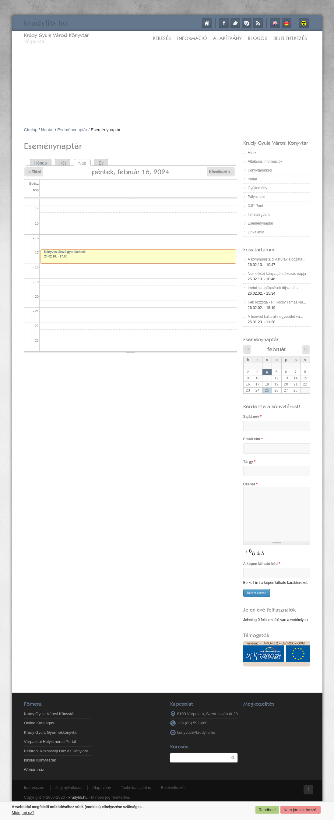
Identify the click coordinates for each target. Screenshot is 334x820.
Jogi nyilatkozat (69, 787)
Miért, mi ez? (23, 812)
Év (101, 163)
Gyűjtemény (257, 188)
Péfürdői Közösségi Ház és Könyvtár (56, 751)
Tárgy (249, 462)
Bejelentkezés (290, 38)
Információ (192, 38)
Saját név (252, 416)
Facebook (224, 23)
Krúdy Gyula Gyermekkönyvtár (51, 732)
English (275, 23)
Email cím (253, 439)
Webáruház (34, 769)
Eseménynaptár (72, 129)
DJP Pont (255, 206)
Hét (62, 163)
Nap (84, 163)
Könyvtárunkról (260, 170)
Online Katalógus (39, 723)
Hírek (252, 153)
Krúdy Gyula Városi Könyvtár (56, 35)
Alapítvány (227, 38)
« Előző (35, 172)
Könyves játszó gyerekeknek (65, 252)
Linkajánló (256, 232)
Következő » (219, 172)
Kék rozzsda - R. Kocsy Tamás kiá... (277, 302)
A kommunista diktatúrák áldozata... (276, 259)
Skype (246, 23)
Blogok (257, 38)
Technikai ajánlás (136, 787)
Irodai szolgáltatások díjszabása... (275, 288)
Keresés (162, 38)
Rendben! (267, 810)
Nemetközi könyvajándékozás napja (277, 274)
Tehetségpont (259, 214)
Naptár (47, 129)
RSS (258, 23)
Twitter (235, 23)
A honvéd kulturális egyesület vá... (275, 316)
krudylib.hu (78, 797)
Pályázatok (257, 197)
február (276, 349)
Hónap (40, 163)
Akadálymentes (304, 23)
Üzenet (250, 484)
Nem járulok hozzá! (300, 810)
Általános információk (265, 161)
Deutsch (286, 23)
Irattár (252, 179)
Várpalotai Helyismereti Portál (50, 741)
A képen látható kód (261, 564)
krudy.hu (46, 22)
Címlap (207, 23)
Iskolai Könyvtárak (40, 760)
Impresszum (35, 787)
